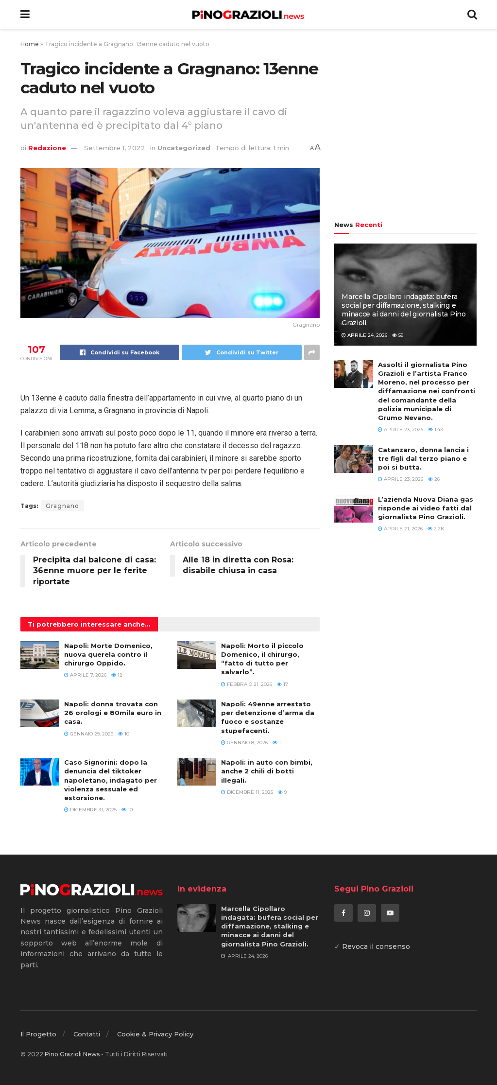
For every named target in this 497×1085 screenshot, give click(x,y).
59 (397, 335)
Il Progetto (38, 1034)
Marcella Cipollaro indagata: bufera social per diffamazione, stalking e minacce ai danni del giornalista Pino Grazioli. (404, 310)
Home (29, 44)
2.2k (436, 528)
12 (116, 675)
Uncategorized (183, 148)
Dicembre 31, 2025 (90, 809)
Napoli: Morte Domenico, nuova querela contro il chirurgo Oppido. (108, 654)
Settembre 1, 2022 (114, 148)
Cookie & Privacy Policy (155, 1034)
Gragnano (62, 505)
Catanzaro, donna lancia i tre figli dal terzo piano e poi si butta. (423, 458)
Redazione (47, 148)
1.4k (436, 429)
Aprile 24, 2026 (364, 335)
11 (278, 742)
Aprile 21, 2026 (400, 528)
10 (123, 734)
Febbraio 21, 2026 (246, 684)
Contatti (86, 1034)
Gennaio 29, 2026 (88, 734)
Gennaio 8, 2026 (244, 742)
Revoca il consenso (376, 946)
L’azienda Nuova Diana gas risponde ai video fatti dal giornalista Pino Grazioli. (425, 508)
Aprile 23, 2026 (400, 429)
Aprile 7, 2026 (85, 675)
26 (434, 479)
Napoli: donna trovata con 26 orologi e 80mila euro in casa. (112, 712)
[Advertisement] (405, 126)
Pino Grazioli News (72, 1054)
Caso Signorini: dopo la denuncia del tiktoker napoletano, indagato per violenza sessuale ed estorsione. (110, 780)
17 (282, 684)
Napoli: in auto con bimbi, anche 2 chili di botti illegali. (266, 771)
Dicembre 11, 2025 (247, 792)
